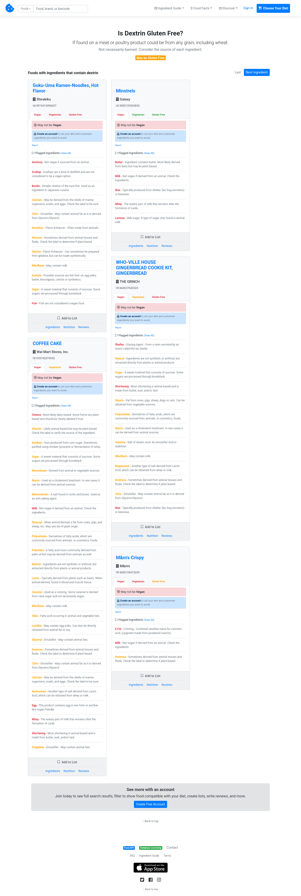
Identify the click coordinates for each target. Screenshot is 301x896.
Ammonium (39, 691)
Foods (24, 8)
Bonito (36, 186)
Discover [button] (227, 8)
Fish (34, 303)
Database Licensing (150, 847)
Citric (35, 214)
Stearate (120, 442)
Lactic (35, 578)
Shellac (119, 344)
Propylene (38, 747)
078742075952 (44, 358)
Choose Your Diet (273, 8)
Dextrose (37, 649)
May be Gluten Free (150, 58)
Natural (36, 564)
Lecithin (37, 625)
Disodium (37, 227)
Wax (117, 190)
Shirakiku (42, 99)
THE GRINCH (127, 282)
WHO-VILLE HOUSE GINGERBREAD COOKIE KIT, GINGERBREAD (144, 267)
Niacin (36, 480)
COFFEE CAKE (47, 343)
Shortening (38, 733)
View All (65, 153)
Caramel (37, 592)
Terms (167, 855)
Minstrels (125, 91)
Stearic (119, 400)
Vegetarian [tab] (55, 114)
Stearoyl (37, 522)
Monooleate (39, 470)
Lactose (120, 218)
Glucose (37, 237)
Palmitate (38, 550)
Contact (172, 847)
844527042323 (127, 288)
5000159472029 (128, 572)
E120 (118, 629)
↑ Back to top (150, 821)
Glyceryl (37, 639)
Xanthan (37, 442)
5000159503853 (128, 105)
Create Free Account (150, 804)
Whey (35, 719)
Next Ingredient (257, 72)
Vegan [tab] (37, 114)
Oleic (35, 616)
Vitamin (36, 428)
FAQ (132, 855)
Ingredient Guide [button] (167, 8)
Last (238, 72)
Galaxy (123, 99)
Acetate (36, 275)
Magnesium (122, 466)
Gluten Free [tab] (75, 114)
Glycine (36, 251)
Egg (34, 705)
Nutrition (69, 327)
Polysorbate (39, 536)
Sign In (248, 8)
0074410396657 (44, 105)
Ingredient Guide (149, 855)
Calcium (37, 200)
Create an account (47, 133)
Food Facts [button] (200, 8)
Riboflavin (38, 265)
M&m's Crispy (130, 557)
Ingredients (52, 327)
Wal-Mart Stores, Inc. (51, 352)
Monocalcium (40, 494)
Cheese (36, 414)
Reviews (83, 327)
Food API (129, 847)
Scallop (36, 172)
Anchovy (37, 162)
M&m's (123, 566)
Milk (34, 508)
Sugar (35, 289)
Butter (119, 162)
